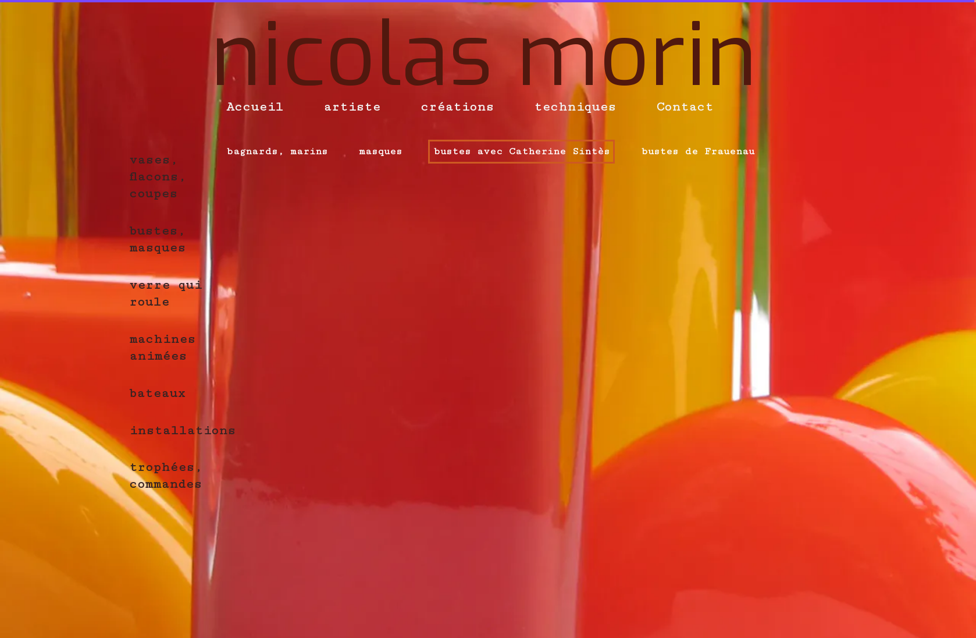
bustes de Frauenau (697, 151)
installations (182, 430)
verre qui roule (165, 293)
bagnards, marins (276, 151)
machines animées (162, 347)
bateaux (157, 393)
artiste (351, 107)
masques (380, 151)
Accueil (254, 107)
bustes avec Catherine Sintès (521, 151)
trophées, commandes (165, 475)
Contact (684, 107)
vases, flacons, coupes (157, 177)
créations (457, 107)
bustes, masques (157, 239)
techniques (575, 107)
